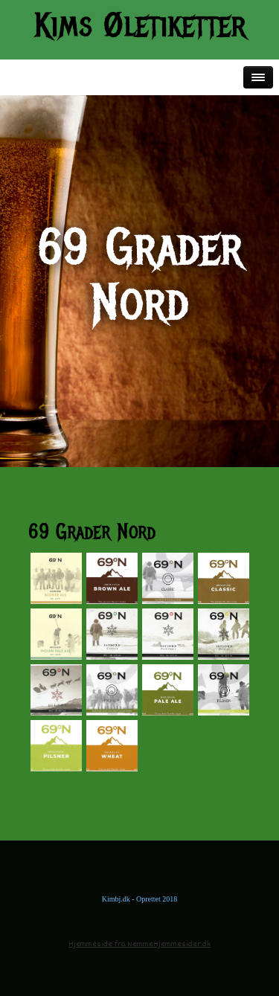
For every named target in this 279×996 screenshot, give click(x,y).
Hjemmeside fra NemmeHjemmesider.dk (139, 944)
